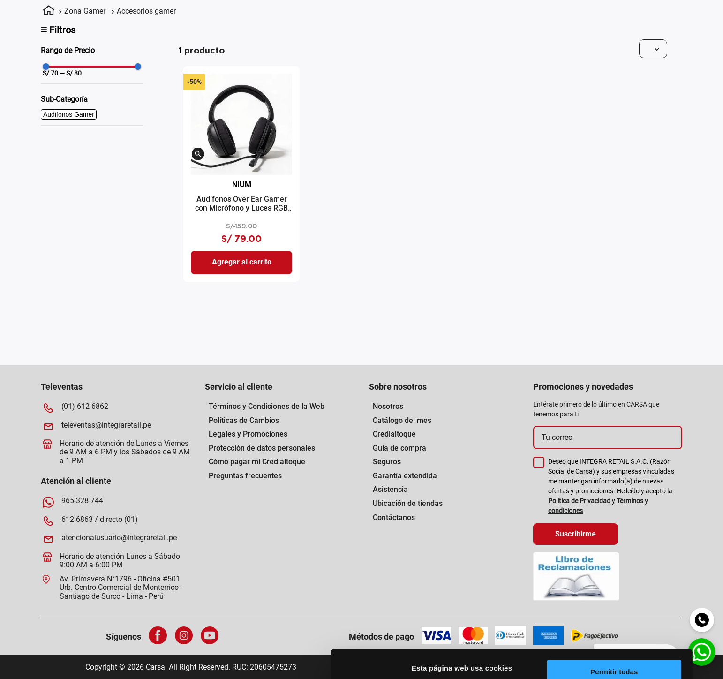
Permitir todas (645, 542)
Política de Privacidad (579, 501)
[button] (198, 154)
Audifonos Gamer (68, 114)
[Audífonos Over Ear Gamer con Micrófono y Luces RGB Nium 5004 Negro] (241, 174)
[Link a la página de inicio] (49, 12)
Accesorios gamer (146, 11)
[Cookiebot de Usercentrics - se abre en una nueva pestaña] (414, 661)
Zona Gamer (84, 11)
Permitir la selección (644, 570)
